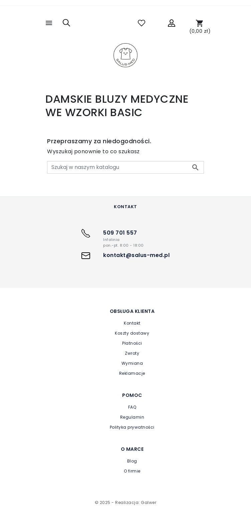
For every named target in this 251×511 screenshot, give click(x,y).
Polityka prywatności (132, 427)
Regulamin (132, 417)
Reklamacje (132, 373)
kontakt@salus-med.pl (136, 255)
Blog (132, 461)
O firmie (132, 471)
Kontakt (132, 323)
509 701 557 (120, 233)
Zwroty (132, 353)
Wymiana (132, 363)
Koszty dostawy (132, 333)
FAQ (132, 407)
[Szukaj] (125, 167)
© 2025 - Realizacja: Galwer (126, 502)
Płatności (132, 343)
